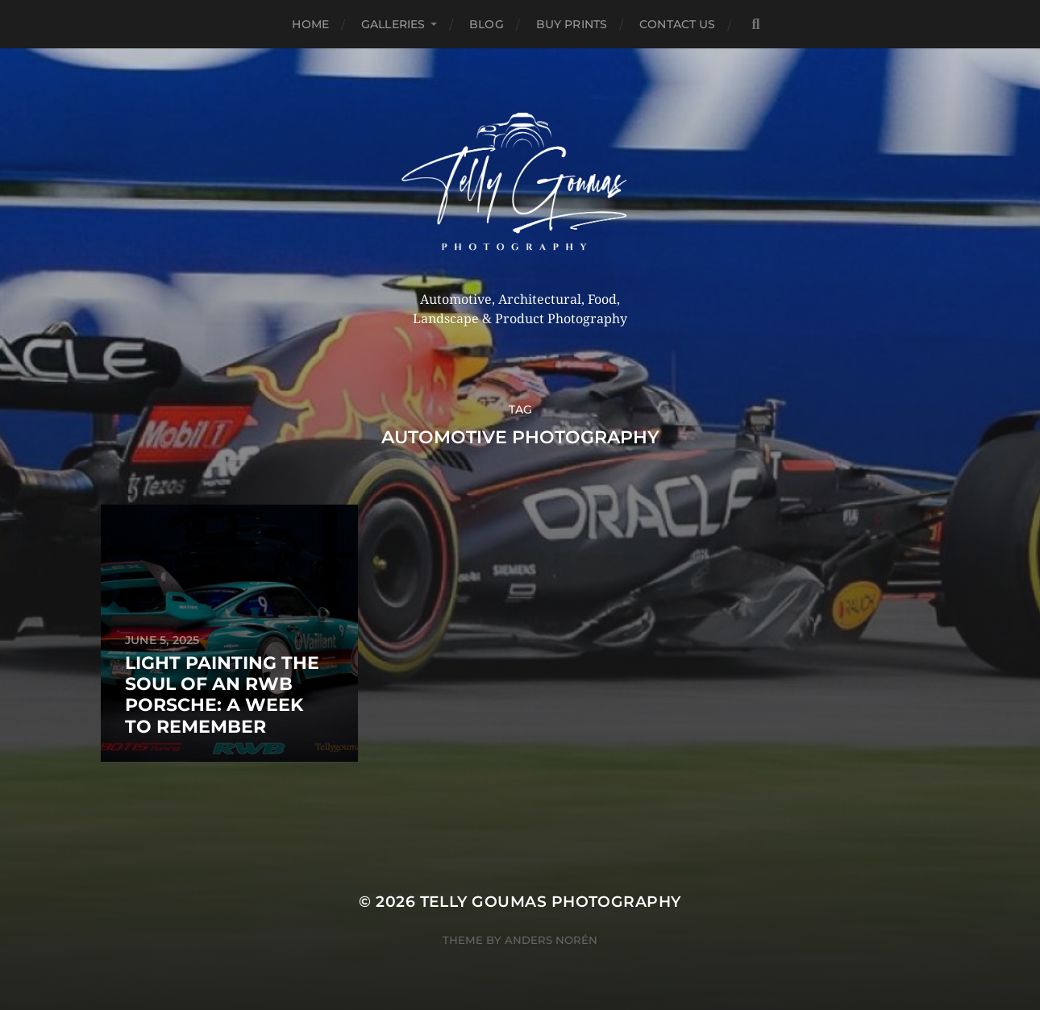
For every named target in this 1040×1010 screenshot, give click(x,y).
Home (310, 24)
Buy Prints (571, 24)
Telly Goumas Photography (550, 901)
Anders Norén (551, 939)
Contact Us (677, 24)
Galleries (393, 24)
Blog (486, 24)
